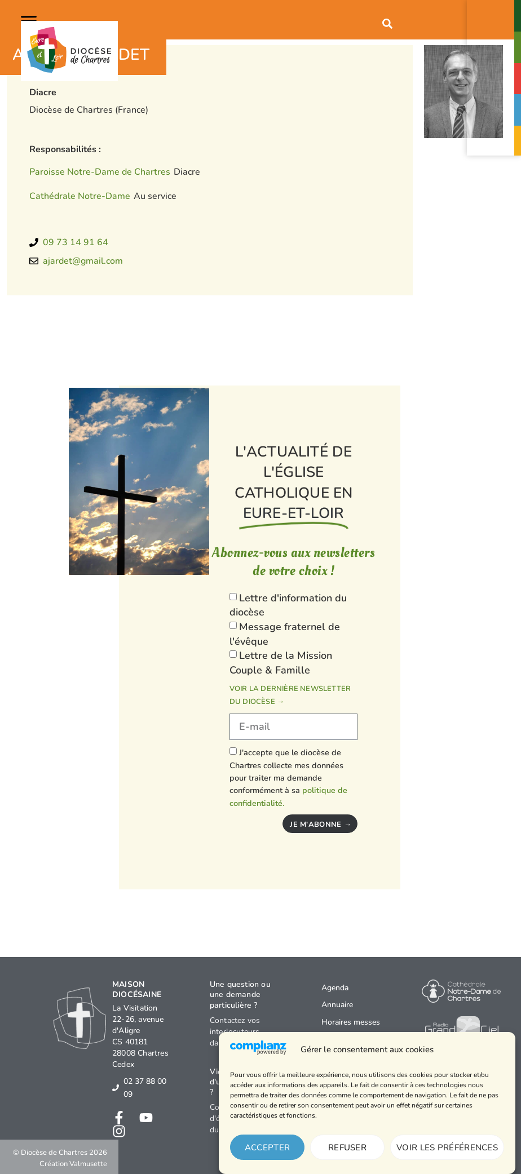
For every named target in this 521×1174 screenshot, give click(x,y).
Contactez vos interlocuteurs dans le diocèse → (242, 1031)
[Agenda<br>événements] (495, 72)
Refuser (347, 1147)
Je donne (494, 146)
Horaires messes (350, 1022)
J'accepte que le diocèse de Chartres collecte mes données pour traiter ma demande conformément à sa (288, 778)
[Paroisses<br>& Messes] (495, 41)
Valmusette (88, 1164)
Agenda (334, 987)
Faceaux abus (495, 116)
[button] (31, 20)
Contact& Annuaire (495, 22)
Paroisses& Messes (495, 53)
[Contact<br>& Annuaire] (495, 10)
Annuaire (337, 1004)
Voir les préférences (447, 1147)
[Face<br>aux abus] (495, 104)
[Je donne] (495, 137)
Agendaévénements (495, 85)
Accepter (267, 1147)
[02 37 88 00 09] (115, 1087)
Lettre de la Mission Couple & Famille (280, 663)
